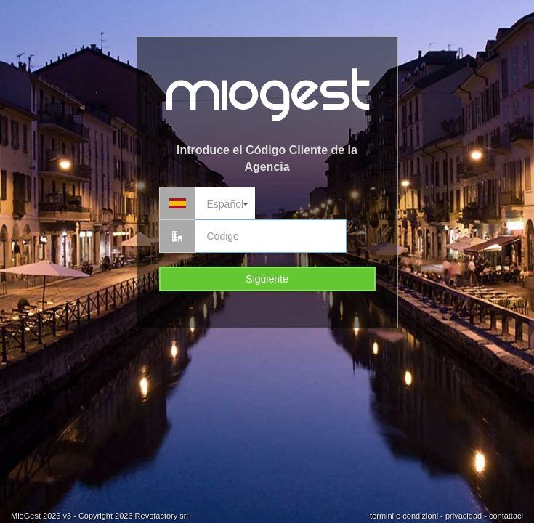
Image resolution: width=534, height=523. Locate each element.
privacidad (463, 515)
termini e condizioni (404, 515)
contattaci (506, 515)
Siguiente (267, 279)
